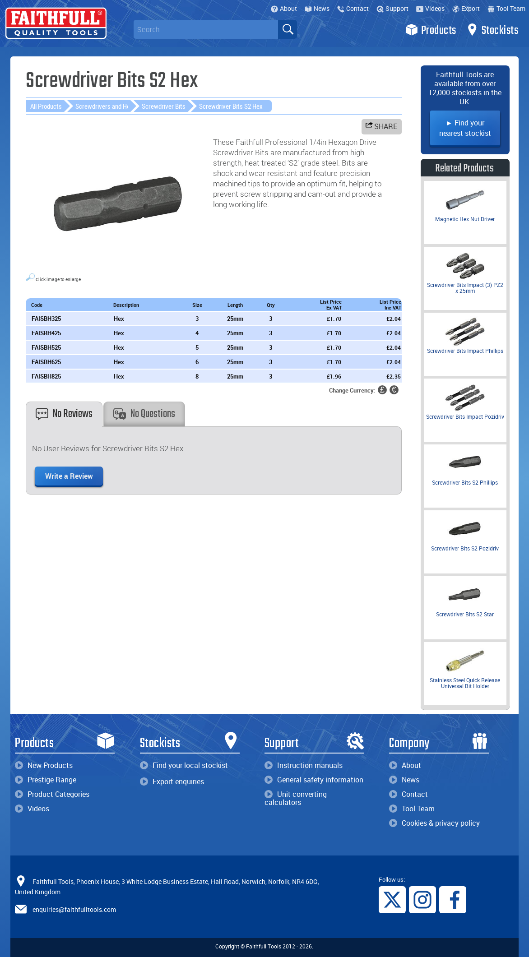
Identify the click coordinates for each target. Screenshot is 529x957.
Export (466, 8)
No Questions (144, 414)
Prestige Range (45, 780)
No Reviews (64, 414)
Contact (353, 8)
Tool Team (506, 8)
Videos (430, 8)
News (317, 8)
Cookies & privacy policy (434, 823)
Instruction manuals (303, 765)
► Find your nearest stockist (465, 128)
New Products (44, 765)
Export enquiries (172, 781)
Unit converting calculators (295, 798)
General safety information (313, 780)
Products (430, 29)
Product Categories (52, 794)
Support (392, 8)
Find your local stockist (184, 765)
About (284, 8)
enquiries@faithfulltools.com (74, 909)
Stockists (492, 29)
